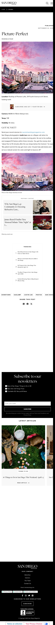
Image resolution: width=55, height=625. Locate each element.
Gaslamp (17, 295)
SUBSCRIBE (27, 409)
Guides (10, 9)
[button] (23, 303)
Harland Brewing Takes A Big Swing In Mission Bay (28, 280)
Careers (27, 578)
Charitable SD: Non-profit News (16, 391)
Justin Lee (28, 295)
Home (3, 9)
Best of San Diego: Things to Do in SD (18, 386)
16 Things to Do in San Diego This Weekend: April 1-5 (27, 266)
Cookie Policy (18, 591)
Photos (39, 295)
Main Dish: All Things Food (14, 388)
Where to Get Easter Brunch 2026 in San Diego (28, 259)
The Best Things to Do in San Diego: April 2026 (28, 273)
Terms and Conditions (31, 591)
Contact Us (27, 584)
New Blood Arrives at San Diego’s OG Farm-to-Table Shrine (28, 252)
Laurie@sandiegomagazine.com (33, 132)
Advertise (27, 575)
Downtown (6, 295)
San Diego (49, 295)
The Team (27, 581)
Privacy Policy (7, 591)
